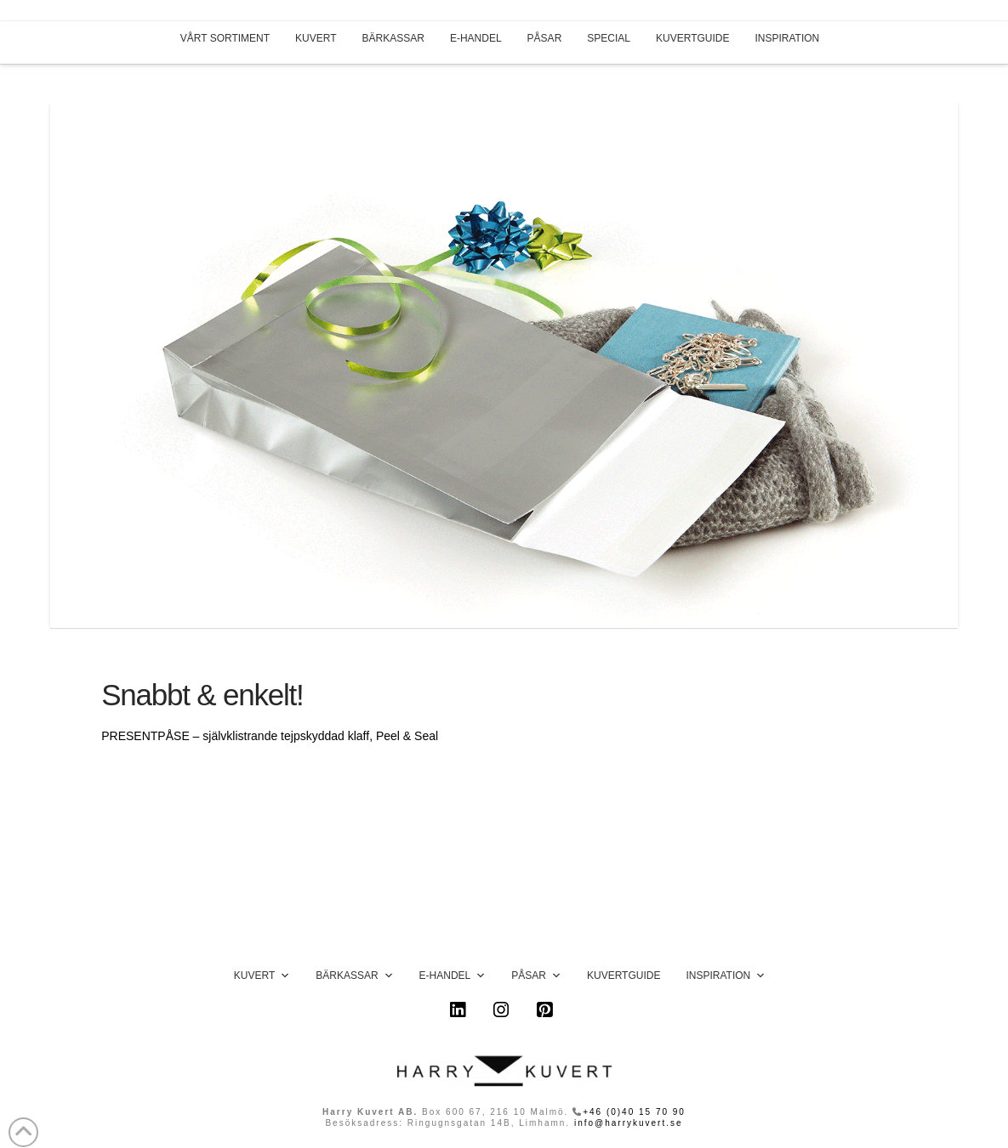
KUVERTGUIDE (692, 38)
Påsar (536, 975)
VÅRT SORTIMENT (225, 38)
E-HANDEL (476, 38)
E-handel (453, 975)
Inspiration (726, 975)
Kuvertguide (623, 975)
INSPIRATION (787, 38)
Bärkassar (354, 975)
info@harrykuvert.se (628, 1123)
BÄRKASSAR (393, 38)
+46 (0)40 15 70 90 (634, 1112)
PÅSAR (544, 38)
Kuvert (262, 975)
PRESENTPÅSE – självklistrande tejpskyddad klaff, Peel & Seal (269, 736)
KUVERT (315, 38)
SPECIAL (608, 38)
